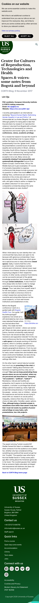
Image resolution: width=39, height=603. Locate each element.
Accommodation (10, 548)
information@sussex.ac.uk (14, 528)
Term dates (8, 555)
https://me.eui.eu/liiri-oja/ (20, 109)
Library (7, 552)
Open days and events (13, 545)
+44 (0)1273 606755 (12, 525)
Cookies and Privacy (12, 584)
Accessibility (9, 580)
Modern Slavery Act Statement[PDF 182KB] (16, 588)
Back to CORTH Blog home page (14, 473)
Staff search (9, 532)
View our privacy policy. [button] (11, 31)
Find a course (9, 541)
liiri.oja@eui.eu (13, 107)
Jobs (6, 559)
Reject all (9, 36)
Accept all (26, 36)
